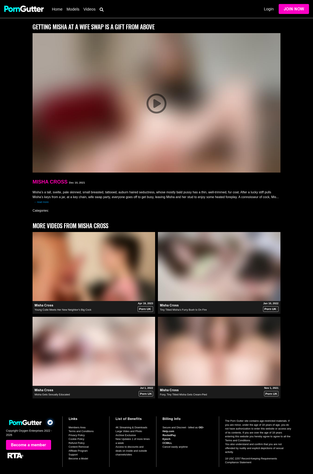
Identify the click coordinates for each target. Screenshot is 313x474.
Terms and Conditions (81, 431)
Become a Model (78, 458)
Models (72, 9)
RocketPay (169, 435)
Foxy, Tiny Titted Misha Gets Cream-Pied (183, 394)
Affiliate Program (78, 450)
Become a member (28, 444)
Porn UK (145, 309)
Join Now (294, 9)
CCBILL (167, 442)
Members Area (77, 427)
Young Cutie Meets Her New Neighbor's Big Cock (63, 309)
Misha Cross (50, 182)
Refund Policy (77, 442)
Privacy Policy (77, 435)
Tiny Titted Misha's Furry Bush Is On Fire (183, 309)
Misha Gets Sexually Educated (52, 394)
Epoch (166, 438)
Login (269, 9)
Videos (89, 9)
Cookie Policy (76, 438)
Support (73, 454)
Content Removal (79, 446)
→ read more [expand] (41, 201)
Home (57, 9)
